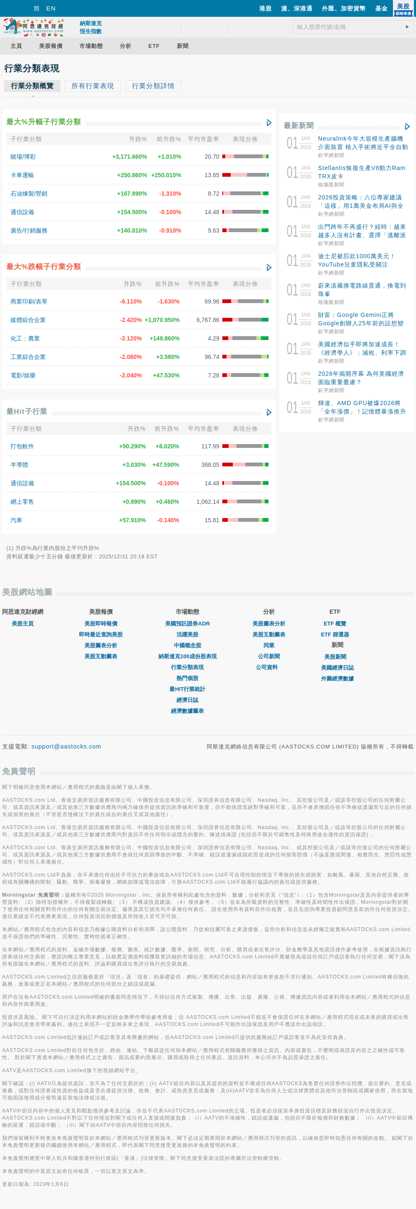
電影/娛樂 (23, 375)
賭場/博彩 (23, 156)
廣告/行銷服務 (29, 230)
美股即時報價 (100, 623)
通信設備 (22, 212)
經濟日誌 (187, 700)
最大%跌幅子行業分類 (43, 267)
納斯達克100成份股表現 (187, 656)
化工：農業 (25, 338)
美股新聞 (337, 657)
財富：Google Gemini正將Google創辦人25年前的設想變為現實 (361, 323)
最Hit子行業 (26, 412)
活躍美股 (187, 634)
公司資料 (269, 667)
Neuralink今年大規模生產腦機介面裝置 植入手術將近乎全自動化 (363, 147)
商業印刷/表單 (29, 301)
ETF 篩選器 (335, 634)
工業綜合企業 (28, 356)
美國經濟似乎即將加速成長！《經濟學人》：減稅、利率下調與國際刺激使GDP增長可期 (362, 352)
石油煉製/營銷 (29, 193)
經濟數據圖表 (187, 711)
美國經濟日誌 (337, 668)
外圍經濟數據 (337, 678)
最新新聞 (299, 126)
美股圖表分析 (100, 645)
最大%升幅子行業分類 (43, 122)
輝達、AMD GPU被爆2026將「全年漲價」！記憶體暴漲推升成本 (362, 411)
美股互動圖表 (100, 656)
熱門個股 (187, 678)
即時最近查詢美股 (101, 634)
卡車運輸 (22, 175)
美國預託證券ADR (187, 623)
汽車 (16, 520)
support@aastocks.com (67, 746)
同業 (268, 645)
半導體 (19, 464)
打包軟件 (22, 446)
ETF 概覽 (335, 623)
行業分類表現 (187, 667)
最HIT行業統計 (187, 689)
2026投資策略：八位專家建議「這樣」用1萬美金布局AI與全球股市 (361, 205)
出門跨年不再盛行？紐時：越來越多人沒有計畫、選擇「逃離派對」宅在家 (362, 235)
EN (51, 8)
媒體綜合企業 (28, 320)
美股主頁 (23, 623)
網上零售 (22, 501)
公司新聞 (269, 656)
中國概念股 (187, 645)
